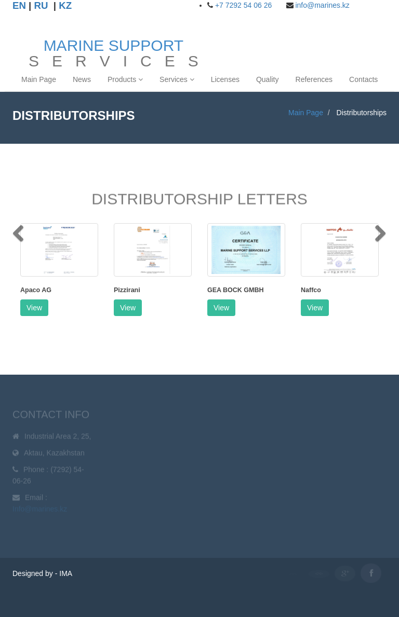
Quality (267, 79)
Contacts (363, 79)
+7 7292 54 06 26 (243, 5)
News (82, 79)
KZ (65, 5)
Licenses (225, 79)
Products (125, 79)
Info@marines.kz (39, 510)
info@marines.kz (322, 5)
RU (41, 5)
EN (19, 5)
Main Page (38, 79)
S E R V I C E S (113, 51)
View (34, 308)
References (314, 79)
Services (176, 79)
